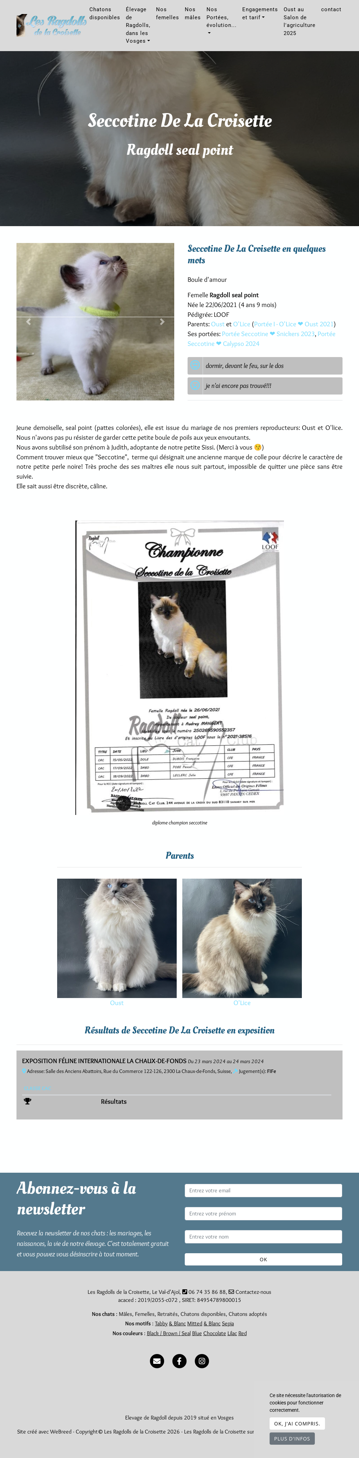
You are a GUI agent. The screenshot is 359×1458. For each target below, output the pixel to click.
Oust (218, 324)
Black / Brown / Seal (169, 1333)
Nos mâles (193, 13)
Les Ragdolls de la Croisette (215, 1431)
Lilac (232, 1333)
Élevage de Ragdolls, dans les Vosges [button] (138, 25)
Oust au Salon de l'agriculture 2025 (300, 21)
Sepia (228, 1323)
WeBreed (61, 1431)
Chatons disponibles (104, 13)
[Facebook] (179, 1359)
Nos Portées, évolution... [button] (221, 17)
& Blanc (177, 1323)
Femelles (145, 1314)
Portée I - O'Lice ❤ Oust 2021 (294, 324)
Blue (197, 1333)
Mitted (194, 1323)
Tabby (161, 1323)
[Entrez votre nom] (263, 1236)
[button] (28, 321)
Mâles (125, 1314)
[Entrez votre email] (263, 1190)
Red (242, 1333)
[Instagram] (202, 1359)
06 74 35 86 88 (207, 1292)
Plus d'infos (292, 1438)
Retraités (167, 1314)
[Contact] (157, 1359)
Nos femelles (167, 13)
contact (331, 9)
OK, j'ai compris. (297, 1423)
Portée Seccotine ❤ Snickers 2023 (268, 334)
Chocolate (214, 1333)
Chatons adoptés (248, 1314)
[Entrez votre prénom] (263, 1213)
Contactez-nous (250, 1292)
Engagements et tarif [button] (260, 13)
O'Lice (242, 324)
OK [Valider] (263, 1259)
